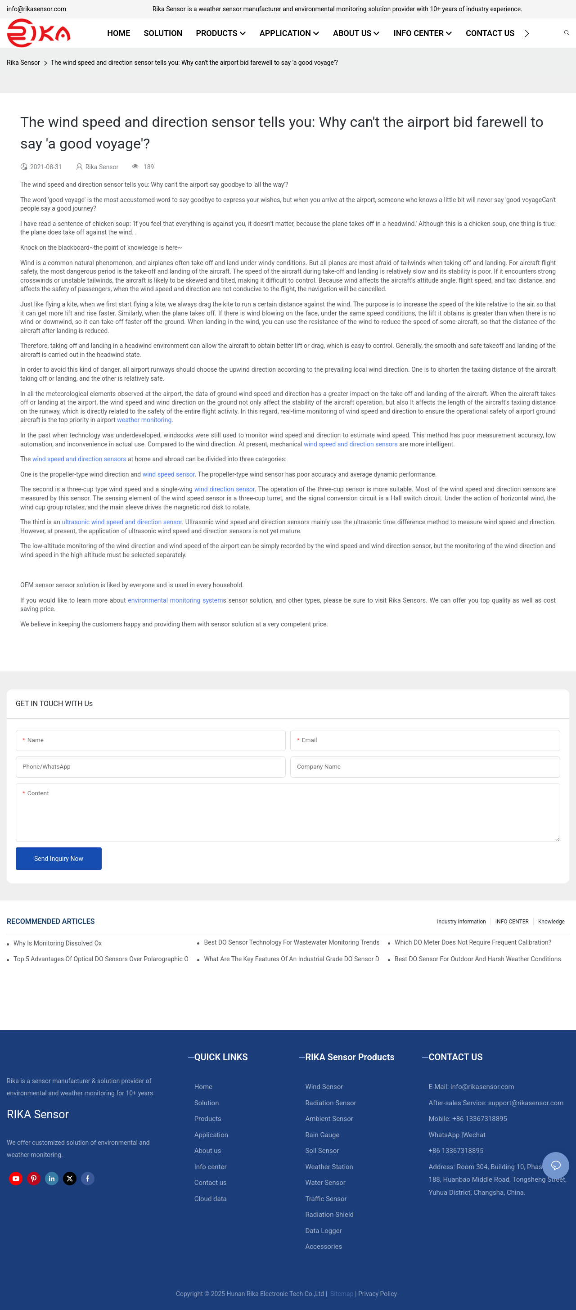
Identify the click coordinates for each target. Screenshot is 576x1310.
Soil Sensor (322, 1151)
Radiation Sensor (330, 1103)
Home (203, 1087)
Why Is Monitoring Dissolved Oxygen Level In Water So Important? (58, 943)
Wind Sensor (324, 1087)
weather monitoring (144, 419)
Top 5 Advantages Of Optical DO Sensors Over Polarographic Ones (101, 959)
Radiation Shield (329, 1215)
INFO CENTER (512, 921)
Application (211, 1135)
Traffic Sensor (325, 1199)
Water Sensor (325, 1183)
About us (207, 1151)
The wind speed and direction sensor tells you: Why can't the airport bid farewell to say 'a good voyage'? (194, 62)
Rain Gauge (322, 1135)
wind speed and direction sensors (350, 444)
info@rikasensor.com (36, 9)
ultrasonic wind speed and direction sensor (122, 522)
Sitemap (341, 1293)
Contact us (210, 1183)
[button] (526, 33)
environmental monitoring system (175, 600)
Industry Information (461, 921)
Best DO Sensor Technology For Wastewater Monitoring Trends (291, 942)
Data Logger (323, 1231)
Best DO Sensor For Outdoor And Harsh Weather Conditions (478, 959)
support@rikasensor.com (526, 1103)
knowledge (551, 921)
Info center (210, 1167)
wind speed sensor (169, 474)
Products (207, 1119)
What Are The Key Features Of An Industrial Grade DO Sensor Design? (291, 959)
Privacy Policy (377, 1293)
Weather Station (329, 1167)
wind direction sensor (224, 489)
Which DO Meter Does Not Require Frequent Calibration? (473, 942)
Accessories (323, 1246)
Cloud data (210, 1199)
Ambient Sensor (329, 1119)
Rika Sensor (23, 62)
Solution (206, 1103)
